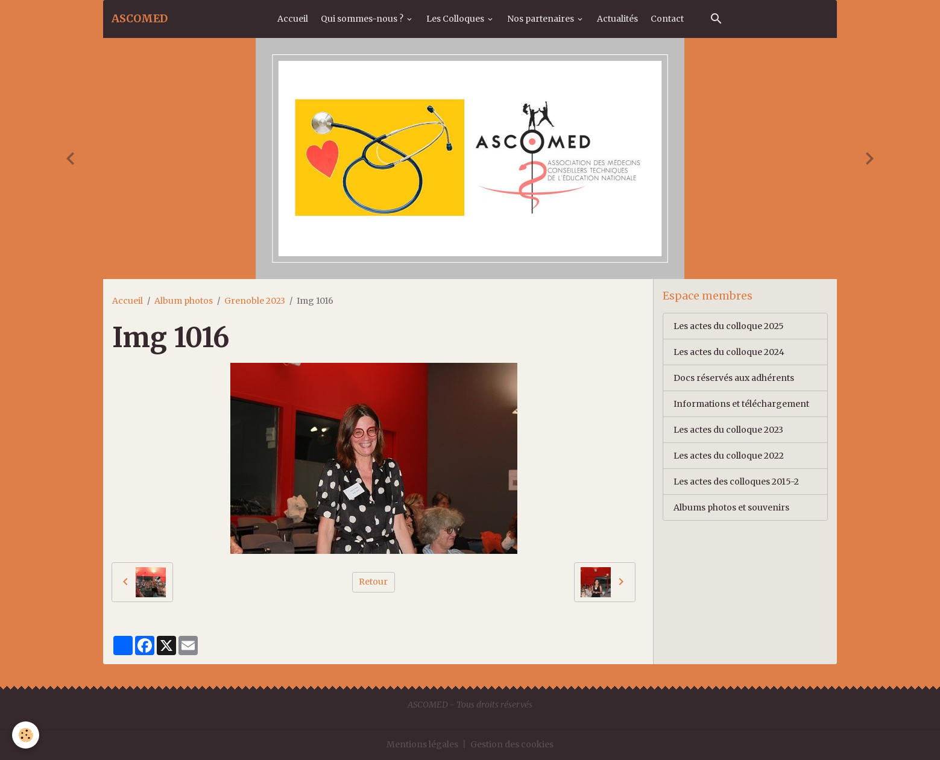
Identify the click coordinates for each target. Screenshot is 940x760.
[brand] (140, 19)
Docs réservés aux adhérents (733, 377)
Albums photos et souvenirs (731, 507)
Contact (667, 18)
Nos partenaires (541, 18)
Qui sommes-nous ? (363, 18)
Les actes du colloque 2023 (728, 429)
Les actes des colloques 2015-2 (736, 481)
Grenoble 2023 (254, 300)
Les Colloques (456, 18)
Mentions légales (422, 744)
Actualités (617, 18)
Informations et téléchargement (741, 403)
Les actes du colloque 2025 (728, 326)
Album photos (183, 300)
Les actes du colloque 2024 (728, 352)
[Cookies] (25, 735)
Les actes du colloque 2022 (728, 455)
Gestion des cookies (512, 744)
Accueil (292, 18)
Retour (373, 581)
